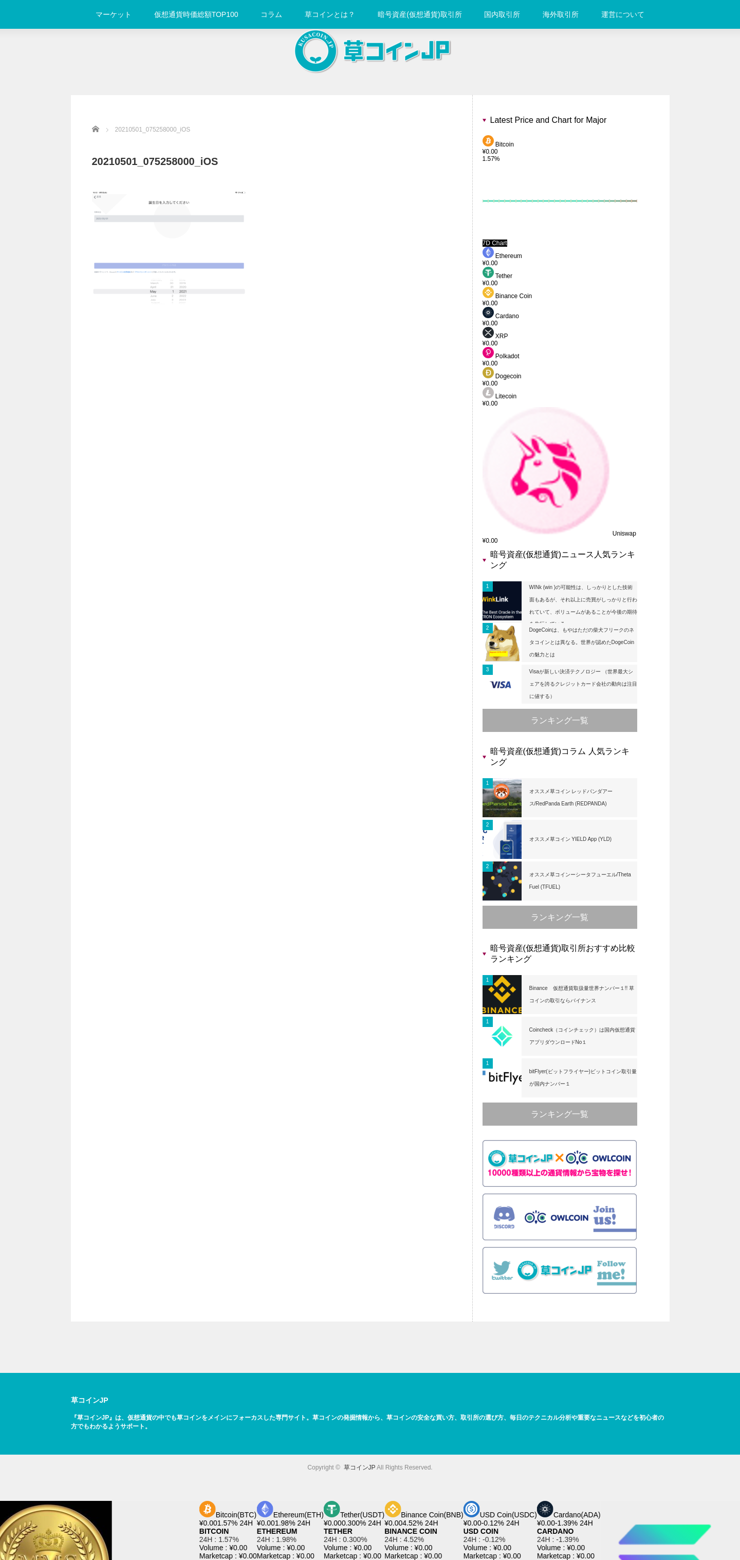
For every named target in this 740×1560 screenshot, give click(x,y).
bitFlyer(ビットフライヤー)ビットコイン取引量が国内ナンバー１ (583, 1078)
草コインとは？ (330, 14)
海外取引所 (561, 14)
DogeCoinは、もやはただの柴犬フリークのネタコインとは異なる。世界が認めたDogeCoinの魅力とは (581, 642)
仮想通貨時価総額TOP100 (196, 14)
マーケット (114, 14)
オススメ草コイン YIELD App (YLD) (570, 839)
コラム (271, 14)
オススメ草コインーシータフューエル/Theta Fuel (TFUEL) (580, 881)
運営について (622, 14)
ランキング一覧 (559, 720)
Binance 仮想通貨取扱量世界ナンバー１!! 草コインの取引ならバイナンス (581, 994)
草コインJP (89, 1400)
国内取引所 (502, 14)
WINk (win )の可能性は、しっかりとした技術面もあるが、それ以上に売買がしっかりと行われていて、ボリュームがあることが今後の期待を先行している (583, 605)
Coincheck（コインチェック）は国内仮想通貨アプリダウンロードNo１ (582, 1036)
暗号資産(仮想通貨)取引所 (419, 14)
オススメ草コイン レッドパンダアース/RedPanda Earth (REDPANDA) (571, 797)
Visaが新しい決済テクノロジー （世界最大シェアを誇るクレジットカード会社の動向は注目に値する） (583, 684)
